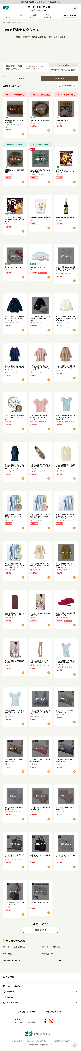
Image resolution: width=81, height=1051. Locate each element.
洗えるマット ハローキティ (14, 267)
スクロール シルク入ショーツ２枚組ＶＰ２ (14, 808)
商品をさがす (34, 17)
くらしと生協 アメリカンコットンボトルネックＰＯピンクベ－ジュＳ (40, 368)
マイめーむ (21, 17)
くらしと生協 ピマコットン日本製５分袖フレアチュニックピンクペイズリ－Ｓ (40, 516)
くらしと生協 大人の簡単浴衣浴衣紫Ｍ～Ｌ (14, 662)
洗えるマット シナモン (37, 267)
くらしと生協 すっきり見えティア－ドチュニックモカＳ (65, 367)
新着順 (21, 78)
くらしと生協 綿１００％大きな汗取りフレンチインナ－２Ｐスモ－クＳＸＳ (65, 417)
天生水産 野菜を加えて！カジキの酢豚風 (14, 121)
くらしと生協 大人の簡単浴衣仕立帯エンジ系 (65, 614)
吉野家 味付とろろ (62, 120)
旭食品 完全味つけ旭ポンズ (65, 218)
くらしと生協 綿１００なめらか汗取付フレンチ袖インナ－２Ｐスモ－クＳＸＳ (65, 662)
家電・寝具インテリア (11, 960)
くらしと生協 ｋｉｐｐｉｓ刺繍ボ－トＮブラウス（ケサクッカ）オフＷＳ (66, 318)
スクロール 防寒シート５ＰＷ (40, 903)
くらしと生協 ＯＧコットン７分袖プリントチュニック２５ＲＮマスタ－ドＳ (65, 565)
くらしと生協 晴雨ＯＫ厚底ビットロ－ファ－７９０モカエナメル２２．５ (40, 466)
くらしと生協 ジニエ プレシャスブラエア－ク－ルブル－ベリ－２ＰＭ (40, 712)
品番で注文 (47, 17)
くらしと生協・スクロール (52, 960)
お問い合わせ (29, 1041)
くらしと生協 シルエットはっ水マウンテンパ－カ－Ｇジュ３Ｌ (40, 318)
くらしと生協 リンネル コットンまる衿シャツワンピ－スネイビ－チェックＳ (14, 466)
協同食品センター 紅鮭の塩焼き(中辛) (14, 171)
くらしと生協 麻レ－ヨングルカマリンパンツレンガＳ (14, 614)
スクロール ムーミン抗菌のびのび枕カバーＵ (65, 711)
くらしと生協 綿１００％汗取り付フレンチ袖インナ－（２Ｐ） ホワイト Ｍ (65, 269)
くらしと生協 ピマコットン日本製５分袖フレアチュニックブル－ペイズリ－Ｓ (65, 516)
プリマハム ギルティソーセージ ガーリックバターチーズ (65, 171)
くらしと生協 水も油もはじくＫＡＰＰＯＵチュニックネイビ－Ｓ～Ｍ (14, 368)
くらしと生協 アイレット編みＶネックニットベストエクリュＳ (65, 466)
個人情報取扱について (43, 1041)
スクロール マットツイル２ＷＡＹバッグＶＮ (14, 856)
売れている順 (59, 78)
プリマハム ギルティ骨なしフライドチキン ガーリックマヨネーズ (14, 219)
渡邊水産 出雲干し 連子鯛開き (40, 120)
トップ (8, 17)
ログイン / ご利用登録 (69, 16)
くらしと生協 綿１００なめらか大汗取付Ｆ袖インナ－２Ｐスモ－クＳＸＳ (14, 712)
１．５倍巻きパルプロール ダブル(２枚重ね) (40, 171)
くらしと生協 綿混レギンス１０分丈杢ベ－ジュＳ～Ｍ (40, 662)
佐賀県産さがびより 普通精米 (40, 218)
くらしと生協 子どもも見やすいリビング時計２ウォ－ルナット (14, 417)
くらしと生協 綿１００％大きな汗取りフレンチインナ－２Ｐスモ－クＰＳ (40, 417)
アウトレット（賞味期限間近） (14, 947)
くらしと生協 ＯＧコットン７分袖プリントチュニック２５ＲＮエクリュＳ (40, 565)
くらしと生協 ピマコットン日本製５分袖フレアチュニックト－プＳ (14, 516)
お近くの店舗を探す (53, 1011)
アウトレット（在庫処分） (51, 947)
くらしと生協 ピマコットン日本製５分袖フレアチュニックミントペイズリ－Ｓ (14, 565)
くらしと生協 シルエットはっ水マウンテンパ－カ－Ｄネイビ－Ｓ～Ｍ (14, 318)
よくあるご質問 (17, 1041)
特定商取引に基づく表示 (61, 1041)
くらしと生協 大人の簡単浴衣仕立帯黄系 (40, 614)
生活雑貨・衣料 (48, 953)
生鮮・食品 (7, 953)
